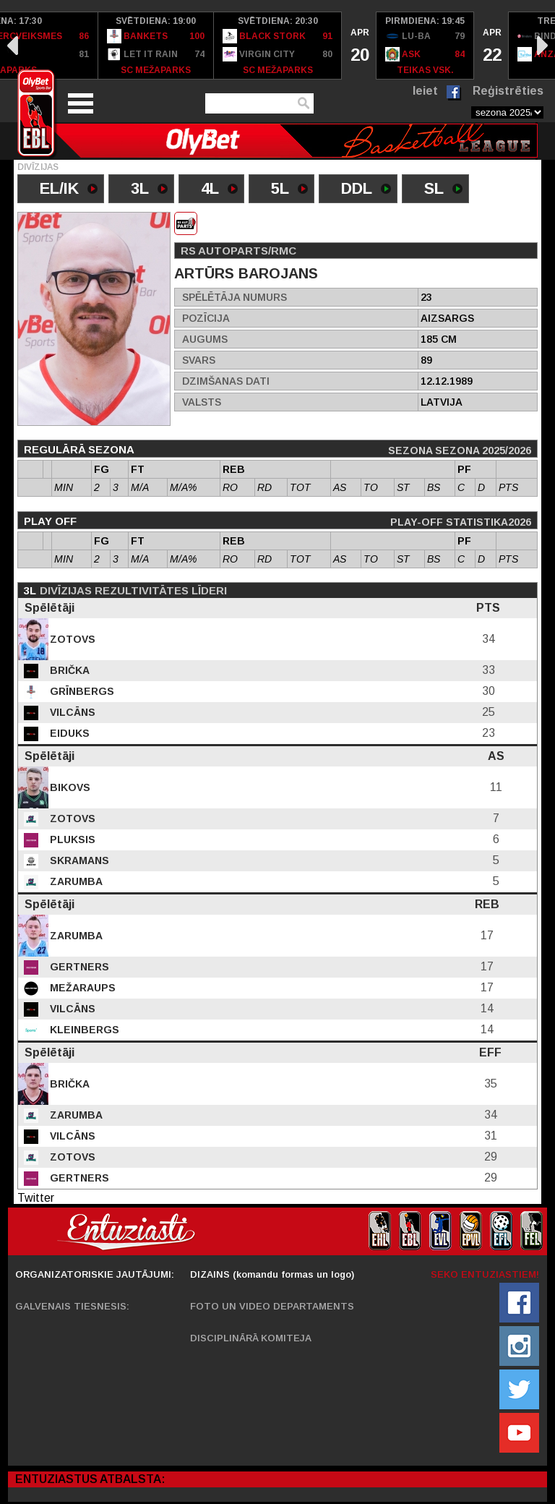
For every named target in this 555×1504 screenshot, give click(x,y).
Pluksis (71, 839)
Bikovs (68, 787)
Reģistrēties (508, 91)
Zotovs (71, 639)
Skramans (78, 860)
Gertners (78, 967)
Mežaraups (81, 988)
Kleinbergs (83, 1029)
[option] (156, 46)
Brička (68, 670)
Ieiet (425, 91)
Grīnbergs (80, 691)
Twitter (35, 1198)
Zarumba (75, 881)
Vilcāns (71, 712)
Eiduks (68, 733)
